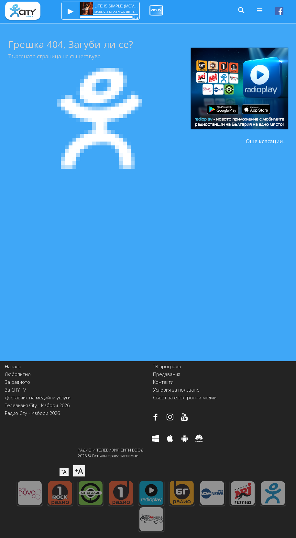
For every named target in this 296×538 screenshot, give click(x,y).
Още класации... (266, 141)
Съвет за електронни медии (184, 398)
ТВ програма (167, 366)
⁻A (64, 471)
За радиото (17, 382)
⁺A (79, 470)
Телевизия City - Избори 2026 (37, 405)
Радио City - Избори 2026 (32, 413)
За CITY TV (15, 390)
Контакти (163, 382)
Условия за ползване (176, 390)
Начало (13, 366)
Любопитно (18, 374)
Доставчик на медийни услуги (38, 398)
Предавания (166, 374)
